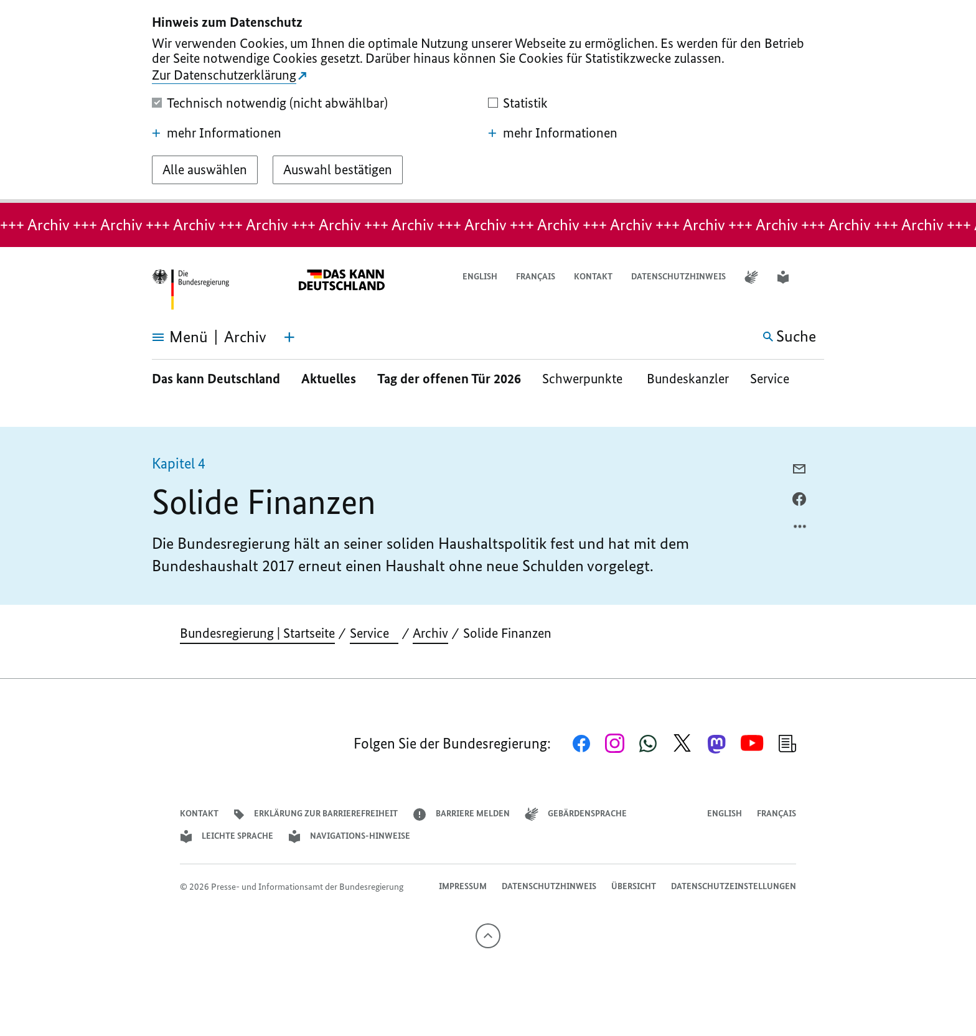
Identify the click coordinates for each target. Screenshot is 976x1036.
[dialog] (488, 101)
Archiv (430, 633)
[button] (816, 277)
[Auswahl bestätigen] (338, 170)
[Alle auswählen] (205, 170)
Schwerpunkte (584, 378)
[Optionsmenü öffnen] (800, 529)
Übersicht (633, 886)
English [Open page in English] (479, 276)
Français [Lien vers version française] (535, 276)
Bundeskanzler (688, 378)
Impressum (463, 886)
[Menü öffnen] (166, 337)
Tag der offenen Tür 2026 (449, 378)
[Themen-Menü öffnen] (289, 337)
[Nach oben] (488, 936)
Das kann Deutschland (216, 378)
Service (774, 378)
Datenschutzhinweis (678, 276)
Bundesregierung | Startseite (257, 633)
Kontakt (593, 276)
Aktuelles (328, 378)
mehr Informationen (216, 133)
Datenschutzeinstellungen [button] (733, 886)
